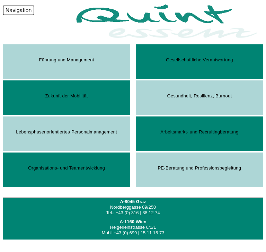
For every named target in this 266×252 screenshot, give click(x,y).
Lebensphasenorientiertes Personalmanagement (66, 131)
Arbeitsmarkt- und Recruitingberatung (199, 131)
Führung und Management (66, 59)
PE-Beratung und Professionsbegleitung (199, 168)
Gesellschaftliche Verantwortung (199, 59)
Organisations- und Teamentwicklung (66, 168)
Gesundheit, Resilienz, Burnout (199, 95)
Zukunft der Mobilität (66, 95)
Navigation (19, 10)
